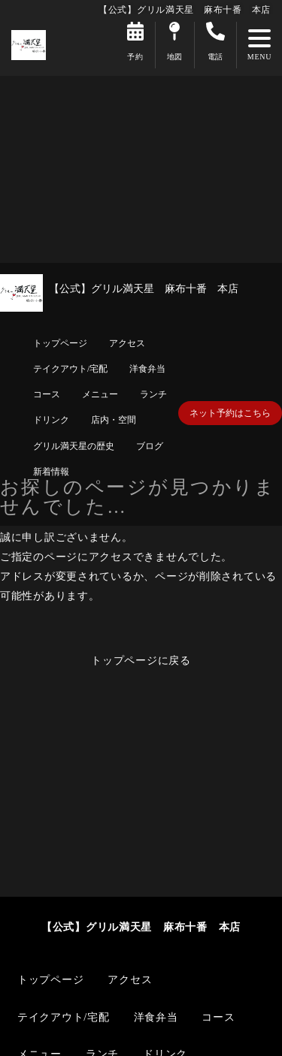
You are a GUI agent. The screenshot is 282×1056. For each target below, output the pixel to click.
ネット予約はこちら (230, 413)
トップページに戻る (141, 660)
